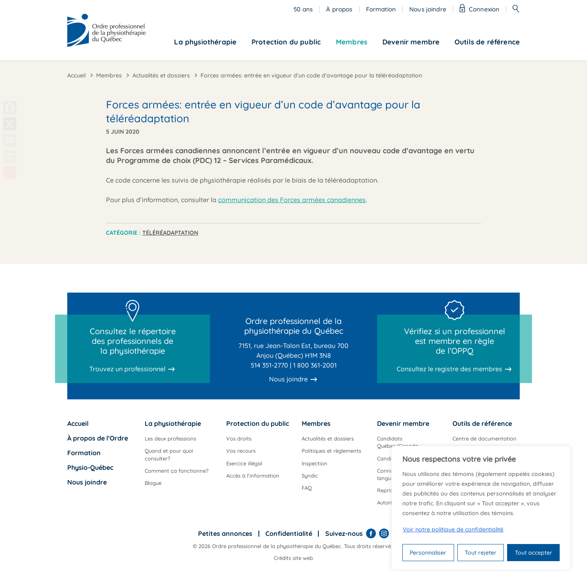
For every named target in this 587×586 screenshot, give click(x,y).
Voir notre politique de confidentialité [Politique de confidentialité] (453, 529)
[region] (481, 508)
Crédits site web (293, 558)
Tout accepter (533, 552)
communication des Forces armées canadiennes (292, 200)
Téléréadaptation (170, 232)
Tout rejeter (481, 552)
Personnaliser (428, 552)
